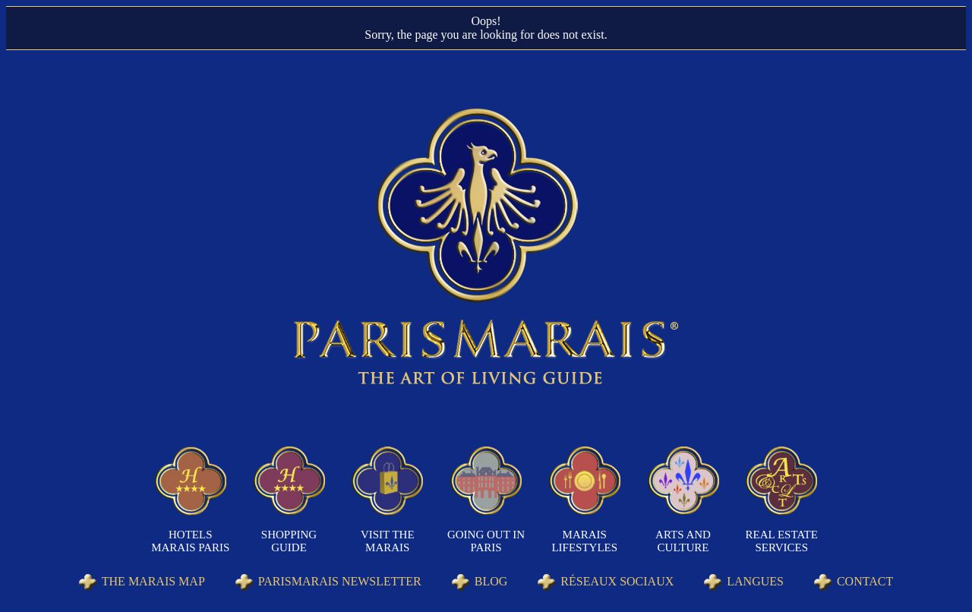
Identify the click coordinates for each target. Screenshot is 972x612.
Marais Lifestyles (584, 541)
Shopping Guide (289, 541)
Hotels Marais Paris (190, 541)
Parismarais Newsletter (339, 581)
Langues (755, 581)
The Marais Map (153, 581)
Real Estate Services (782, 541)
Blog (491, 581)
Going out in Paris (486, 541)
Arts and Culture (683, 541)
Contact (865, 581)
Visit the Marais (388, 541)
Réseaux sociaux (617, 581)
